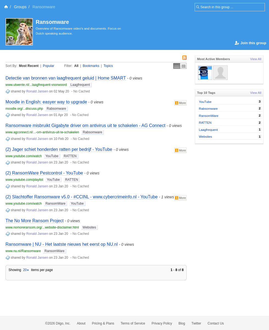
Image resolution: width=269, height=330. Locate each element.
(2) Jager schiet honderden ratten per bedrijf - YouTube (58, 149)
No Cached (81, 91)
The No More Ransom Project (34, 220)
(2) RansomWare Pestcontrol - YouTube (44, 173)
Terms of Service (133, 323)
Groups (20, 7)
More (180, 103)
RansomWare (55, 203)
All (76, 66)
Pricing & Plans (103, 323)
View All (255, 59)
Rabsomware (56, 109)
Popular (48, 66)
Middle (183, 66)
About (81, 323)
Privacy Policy (162, 323)
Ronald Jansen (37, 91)
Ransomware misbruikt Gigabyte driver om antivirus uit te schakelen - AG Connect (85, 125)
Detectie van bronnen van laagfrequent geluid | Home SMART (65, 78)
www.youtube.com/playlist (24, 180)
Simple (176, 66)
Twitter (196, 323)
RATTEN (70, 156)
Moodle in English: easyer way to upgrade (46, 102)
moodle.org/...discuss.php (24, 109)
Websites (89, 227)
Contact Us (216, 323)
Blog (181, 323)
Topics (108, 66)
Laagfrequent (80, 85)
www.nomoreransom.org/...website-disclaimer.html (42, 227)
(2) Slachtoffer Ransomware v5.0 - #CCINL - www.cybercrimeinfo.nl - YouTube (81, 196)
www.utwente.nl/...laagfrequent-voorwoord (36, 85)
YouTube (51, 156)
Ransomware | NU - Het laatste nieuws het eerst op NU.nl (61, 244)
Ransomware (52, 22)
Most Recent (28, 66)
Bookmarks (91, 66)
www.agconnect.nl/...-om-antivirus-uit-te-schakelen (42, 132)
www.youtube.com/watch (23, 156)
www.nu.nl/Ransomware (23, 251)
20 (26, 270)
